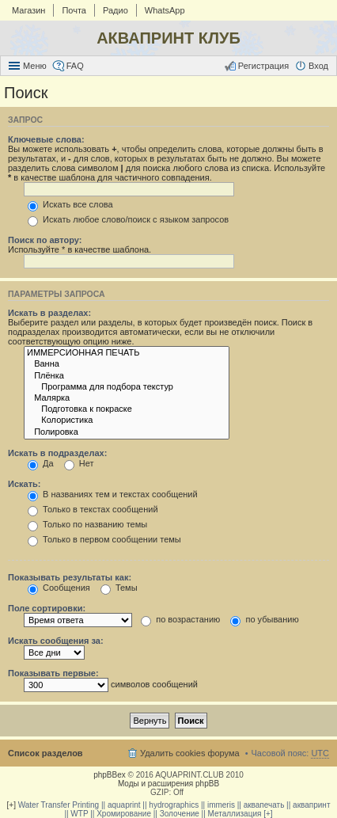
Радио (115, 10)
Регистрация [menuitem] (263, 65)
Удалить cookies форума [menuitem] (190, 753)
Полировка (126, 432)
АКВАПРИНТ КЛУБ (168, 38)
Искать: (24, 484)
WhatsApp (165, 10)
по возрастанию (180, 619)
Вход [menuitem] (318, 65)
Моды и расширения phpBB (168, 783)
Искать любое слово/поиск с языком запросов (128, 219)
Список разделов (45, 753)
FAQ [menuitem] (75, 65)
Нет (79, 463)
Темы (119, 587)
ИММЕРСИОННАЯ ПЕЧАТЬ (126, 353)
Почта (74, 10)
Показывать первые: (53, 673)
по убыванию (264, 619)
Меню (35, 65)
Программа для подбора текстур (126, 387)
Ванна (126, 364)
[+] (11, 805)
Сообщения (59, 587)
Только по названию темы (87, 524)
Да (41, 463)
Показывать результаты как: (69, 577)
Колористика (126, 420)
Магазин (28, 10)
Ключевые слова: (46, 139)
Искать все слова (70, 204)
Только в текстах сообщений (93, 509)
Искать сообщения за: (56, 640)
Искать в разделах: (49, 313)
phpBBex (109, 774)
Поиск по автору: (44, 240)
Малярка (126, 398)
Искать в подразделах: (57, 453)
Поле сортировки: (46, 608)
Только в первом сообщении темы (104, 539)
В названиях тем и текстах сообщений (113, 494)
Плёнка (126, 376)
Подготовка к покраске (126, 409)
